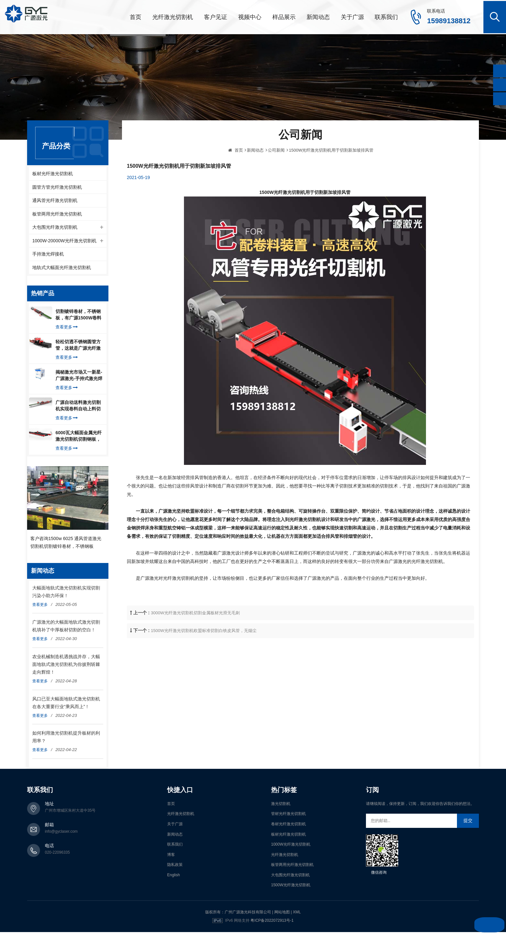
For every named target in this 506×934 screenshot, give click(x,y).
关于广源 (352, 16)
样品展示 (284, 16)
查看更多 (67, 329)
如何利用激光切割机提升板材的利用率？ (66, 738)
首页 (135, 16)
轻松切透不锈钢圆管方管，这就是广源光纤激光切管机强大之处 (78, 347)
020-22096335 (57, 854)
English (173, 877)
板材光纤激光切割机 (52, 172)
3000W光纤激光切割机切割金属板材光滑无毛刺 (195, 634)
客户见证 (215, 16)
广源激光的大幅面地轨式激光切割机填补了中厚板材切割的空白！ (66, 627)
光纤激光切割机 (172, 16)
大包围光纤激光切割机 (54, 227)
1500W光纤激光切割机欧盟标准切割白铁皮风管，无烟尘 (204, 652)
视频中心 (249, 16)
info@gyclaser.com (61, 833)
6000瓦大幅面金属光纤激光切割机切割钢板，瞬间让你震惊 (79, 438)
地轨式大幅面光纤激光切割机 (61, 269)
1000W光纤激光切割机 (290, 846)
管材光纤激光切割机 (288, 815)
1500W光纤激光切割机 (290, 887)
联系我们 (386, 16)
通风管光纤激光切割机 (54, 199)
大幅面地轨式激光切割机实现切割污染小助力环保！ (66, 593)
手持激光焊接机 (48, 255)
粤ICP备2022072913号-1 (271, 922)
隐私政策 (175, 866)
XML (297, 914)
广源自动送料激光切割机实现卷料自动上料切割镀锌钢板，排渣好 (78, 408)
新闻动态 (318, 16)
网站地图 (282, 914)
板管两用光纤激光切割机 (57, 213)
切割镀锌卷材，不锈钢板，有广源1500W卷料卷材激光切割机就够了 (78, 317)
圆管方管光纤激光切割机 (57, 185)
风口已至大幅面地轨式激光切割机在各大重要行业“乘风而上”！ (66, 704)
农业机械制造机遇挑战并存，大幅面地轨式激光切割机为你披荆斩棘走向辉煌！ (66, 666)
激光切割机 (280, 805)
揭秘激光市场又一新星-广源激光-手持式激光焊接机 (79, 377)
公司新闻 (276, 172)
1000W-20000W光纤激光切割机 (64, 241)
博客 (171, 856)
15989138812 (449, 20)
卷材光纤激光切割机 (288, 826)
